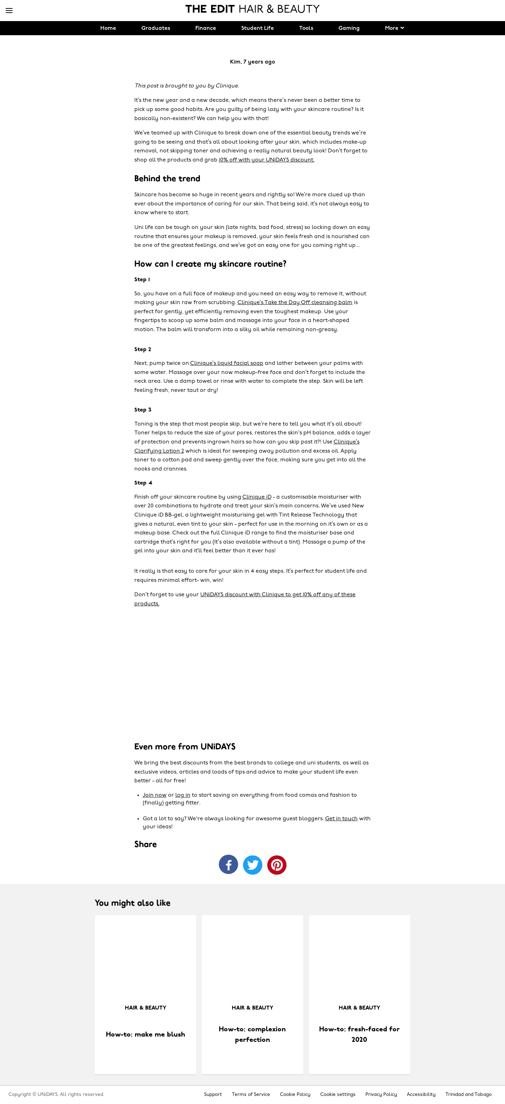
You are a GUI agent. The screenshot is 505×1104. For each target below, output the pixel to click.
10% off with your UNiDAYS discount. (267, 160)
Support (213, 1094)
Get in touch (341, 819)
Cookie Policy (295, 1094)
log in (182, 795)
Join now (155, 795)
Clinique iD (256, 497)
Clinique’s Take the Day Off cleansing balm (295, 302)
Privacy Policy (381, 1094)
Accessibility (421, 1094)
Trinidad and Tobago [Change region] (468, 1094)
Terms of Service (251, 1094)
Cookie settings (338, 1094)
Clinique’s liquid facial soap (227, 363)
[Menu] (9, 11)
